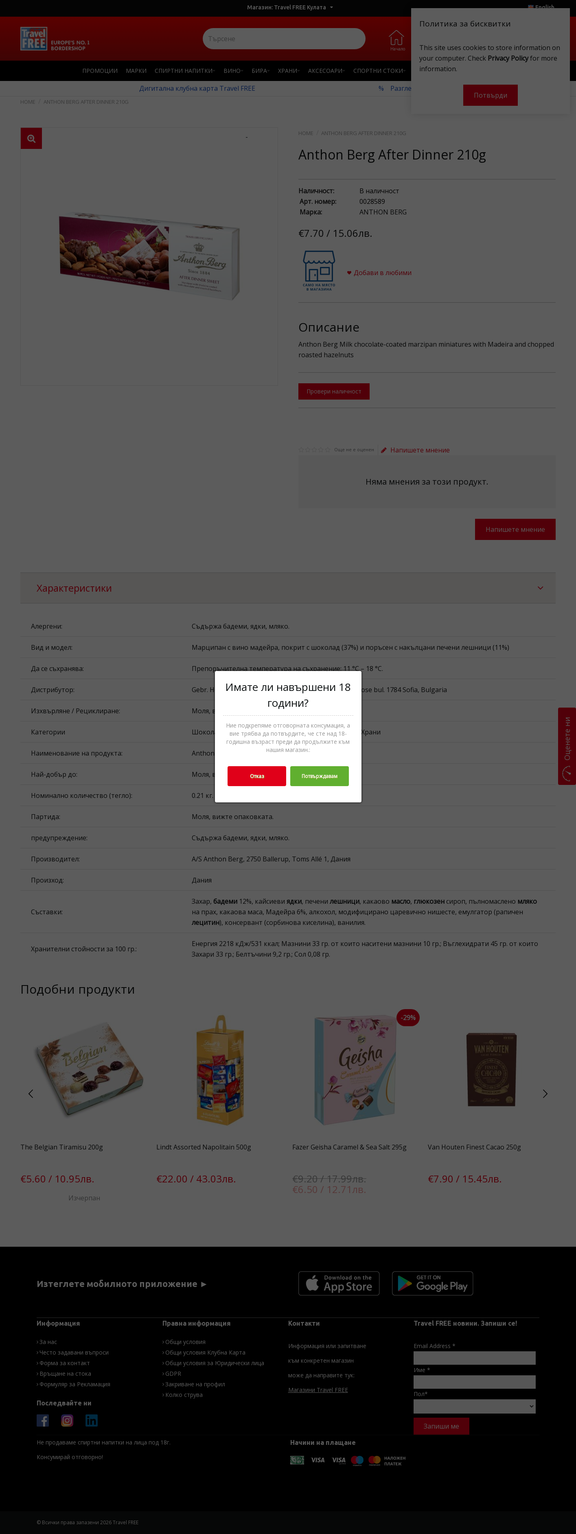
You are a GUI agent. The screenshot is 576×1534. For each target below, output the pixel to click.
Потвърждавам (319, 776)
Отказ (257, 776)
